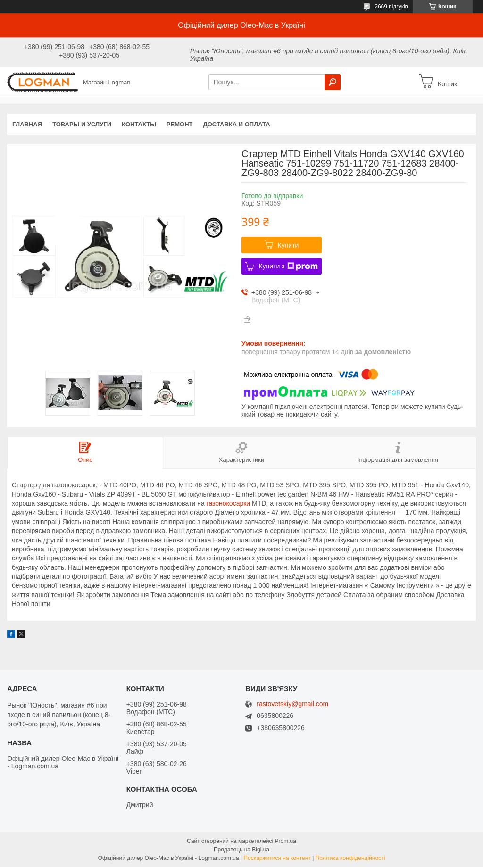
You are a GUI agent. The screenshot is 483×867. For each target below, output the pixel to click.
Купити (288, 245)
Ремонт (180, 124)
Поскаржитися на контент (276, 858)
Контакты (139, 124)
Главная (27, 124)
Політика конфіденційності (350, 858)
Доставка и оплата (236, 124)
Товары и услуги (81, 124)
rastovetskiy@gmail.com (292, 704)
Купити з (287, 266)
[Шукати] (333, 82)
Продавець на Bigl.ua (241, 849)
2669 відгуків (391, 6)
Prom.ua (285, 841)
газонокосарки (228, 503)
